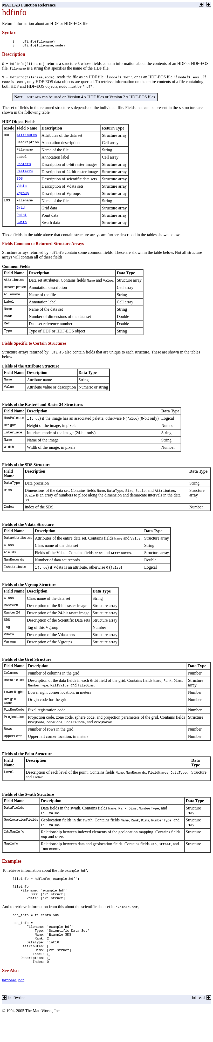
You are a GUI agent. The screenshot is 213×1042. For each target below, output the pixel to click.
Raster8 (24, 166)
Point (22, 217)
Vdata (22, 188)
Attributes (27, 137)
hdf (21, 998)
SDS (20, 180)
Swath (22, 224)
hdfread (9, 998)
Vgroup (23, 195)
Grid (21, 209)
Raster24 (25, 173)
